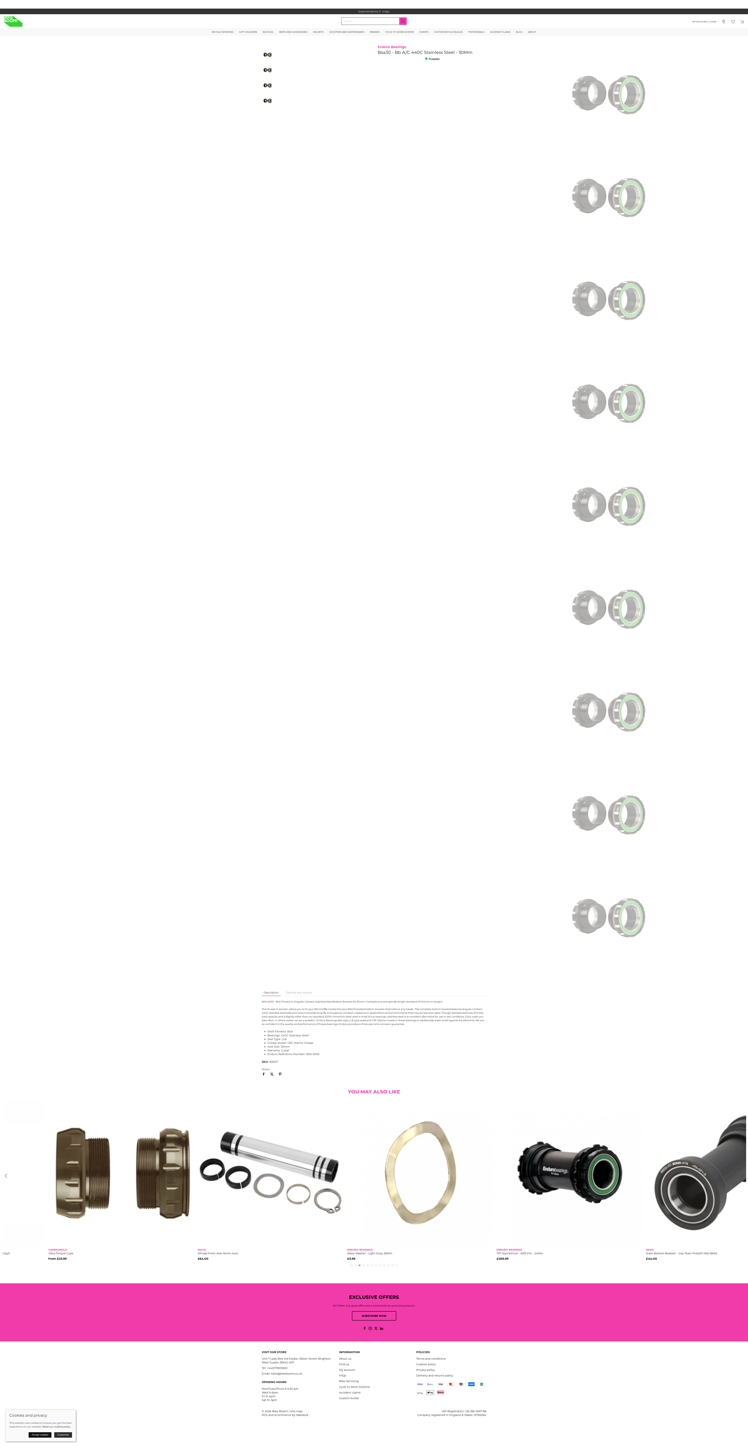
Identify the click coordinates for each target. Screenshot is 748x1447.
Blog (519, 32)
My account (347, 1370)
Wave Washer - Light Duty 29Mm (472, 1253)
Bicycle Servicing (223, 32)
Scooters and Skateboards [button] (346, 32)
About (532, 32)
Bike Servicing (349, 1381)
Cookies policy (426, 1364)
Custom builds (349, 1398)
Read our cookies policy (56, 1426)
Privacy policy (425, 1370)
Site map (296, 1411)
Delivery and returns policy (434, 1375)
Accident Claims (500, 32)
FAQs (342, 1375)
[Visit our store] (724, 22)
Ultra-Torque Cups (163, 1253)
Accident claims (350, 1392)
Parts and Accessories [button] (293, 32)
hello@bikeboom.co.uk (286, 1373)
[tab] (351, 1265)
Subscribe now (374, 1316)
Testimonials (476, 32)
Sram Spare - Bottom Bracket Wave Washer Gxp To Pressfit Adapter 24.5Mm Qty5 (57, 1253)
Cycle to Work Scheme (399, 32)
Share (266, 1069)
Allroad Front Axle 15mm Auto (321, 1253)
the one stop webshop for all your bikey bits (374, 11)
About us (345, 1358)
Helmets (318, 32)
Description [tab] (271, 992)
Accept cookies (40, 1434)
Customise (63, 1434)
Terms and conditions (431, 1358)
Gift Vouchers (248, 32)
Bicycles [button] (268, 32)
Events (424, 32)
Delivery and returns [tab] (299, 992)
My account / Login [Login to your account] (704, 21)
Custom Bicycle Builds (448, 32)
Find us (344, 1364)
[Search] (374, 21)
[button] (733, 22)
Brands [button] (375, 32)
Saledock (302, 1415)
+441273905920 (277, 1368)
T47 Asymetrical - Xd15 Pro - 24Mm (623, 1253)
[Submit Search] (403, 21)
